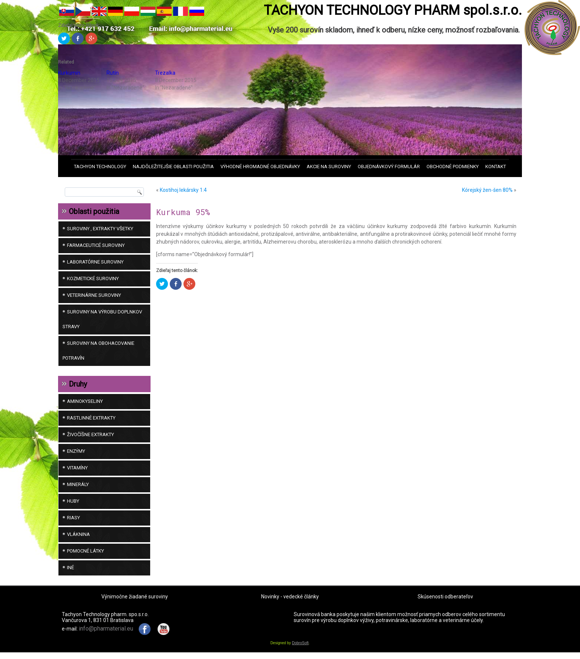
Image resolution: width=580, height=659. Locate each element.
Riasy (73, 517)
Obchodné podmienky (452, 166)
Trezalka (165, 73)
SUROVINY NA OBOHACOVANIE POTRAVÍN (98, 350)
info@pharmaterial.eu (106, 635)
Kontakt (495, 166)
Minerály (78, 484)
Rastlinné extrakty (91, 418)
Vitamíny (77, 468)
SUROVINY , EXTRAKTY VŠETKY (100, 228)
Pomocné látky (85, 551)
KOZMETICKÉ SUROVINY (93, 278)
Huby (73, 501)
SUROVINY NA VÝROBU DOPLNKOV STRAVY (102, 319)
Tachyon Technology (100, 166)
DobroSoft (300, 650)
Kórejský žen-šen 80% (487, 190)
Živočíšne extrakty (90, 434)
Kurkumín (69, 73)
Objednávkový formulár (389, 166)
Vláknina (78, 534)
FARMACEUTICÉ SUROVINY (96, 245)
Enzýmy (76, 451)
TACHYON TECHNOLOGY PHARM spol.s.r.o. (393, 10)
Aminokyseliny (85, 401)
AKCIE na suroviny (329, 166)
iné (70, 567)
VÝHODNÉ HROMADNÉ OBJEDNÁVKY (260, 166)
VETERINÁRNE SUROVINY (94, 295)
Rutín (113, 73)
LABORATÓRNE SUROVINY (95, 262)
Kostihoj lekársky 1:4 (183, 190)
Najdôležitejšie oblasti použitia (173, 166)
